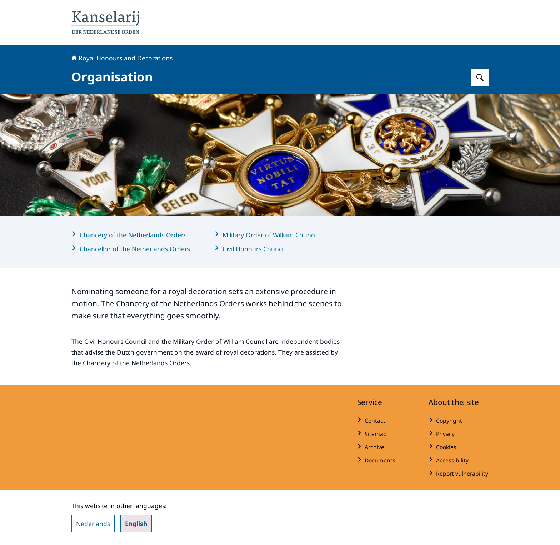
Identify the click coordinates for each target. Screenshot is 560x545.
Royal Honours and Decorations (121, 58)
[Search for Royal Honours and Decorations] (480, 77)
